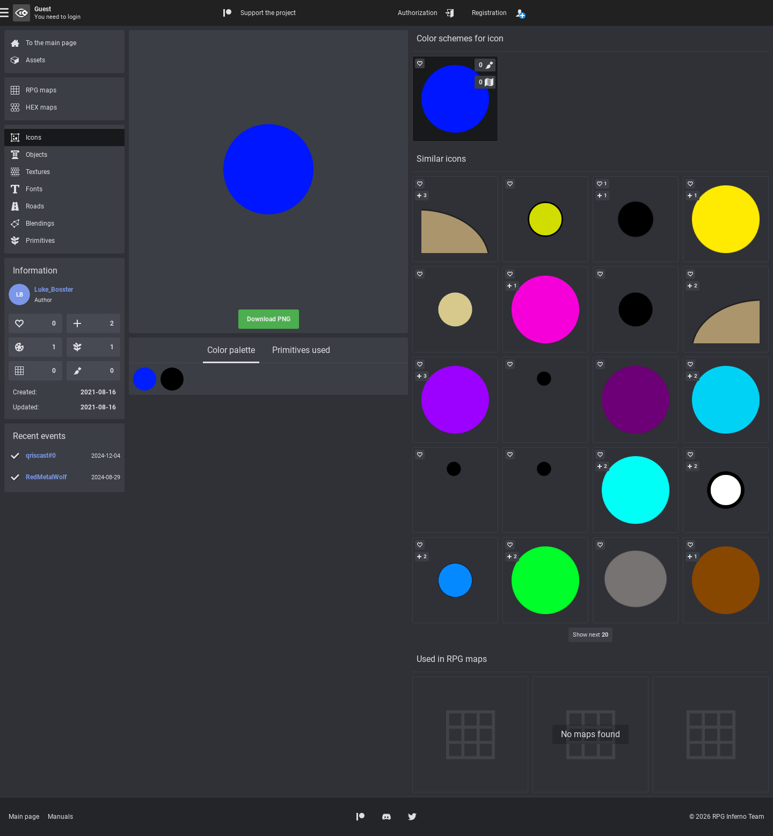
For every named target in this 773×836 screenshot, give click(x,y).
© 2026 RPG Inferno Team (726, 816)
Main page (24, 816)
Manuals (60, 816)
